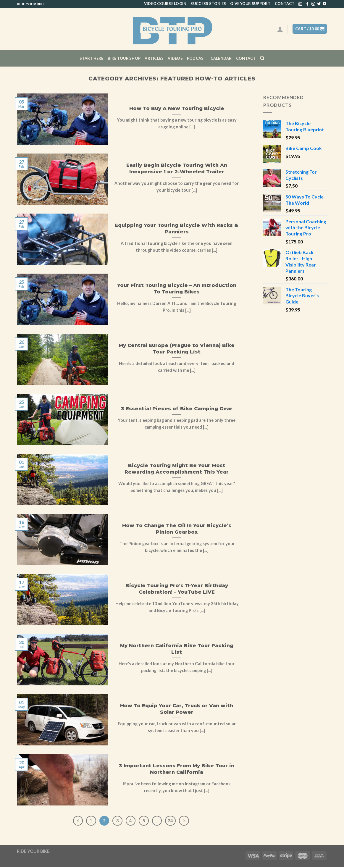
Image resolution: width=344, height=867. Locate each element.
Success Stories (208, 3)
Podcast (196, 58)
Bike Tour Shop (124, 58)
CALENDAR (221, 58)
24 (170, 820)
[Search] (262, 58)
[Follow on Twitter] (319, 4)
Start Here (92, 58)
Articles (154, 58)
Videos (175, 58)
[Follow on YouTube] (324, 4)
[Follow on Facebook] (307, 4)
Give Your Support (250, 3)
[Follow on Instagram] (313, 4)
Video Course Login (165, 3)
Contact (285, 3)
